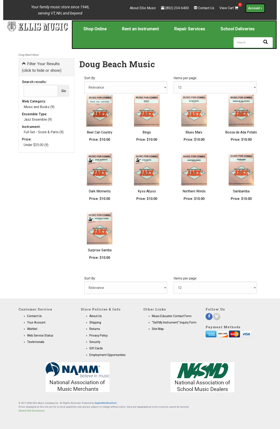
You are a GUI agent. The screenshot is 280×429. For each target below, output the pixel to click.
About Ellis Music (143, 8)
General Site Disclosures (32, 410)
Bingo (146, 132)
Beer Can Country (99, 132)
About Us (95, 316)
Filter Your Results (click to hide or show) (41, 67)
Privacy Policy (98, 335)
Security (94, 342)
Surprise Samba (100, 250)
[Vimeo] (216, 316)
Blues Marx (194, 132)
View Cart (229, 8)
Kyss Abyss (147, 191)
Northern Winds (194, 191)
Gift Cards (96, 348)
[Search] (253, 42)
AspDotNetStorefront (105, 403)
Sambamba (241, 191)
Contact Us (206, 8)
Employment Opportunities (107, 355)
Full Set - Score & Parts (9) (44, 132)
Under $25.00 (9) (36, 145)
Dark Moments (100, 191)
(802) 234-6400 (177, 8)
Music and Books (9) (39, 107)
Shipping (95, 322)
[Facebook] (209, 316)
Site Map (158, 329)
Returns (94, 329)
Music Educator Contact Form (172, 316)
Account (255, 8)
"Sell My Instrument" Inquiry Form (174, 322)
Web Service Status (40, 335)
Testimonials (35, 342)
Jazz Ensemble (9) (38, 119)
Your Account (36, 322)
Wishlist (32, 329)
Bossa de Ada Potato (241, 132)
